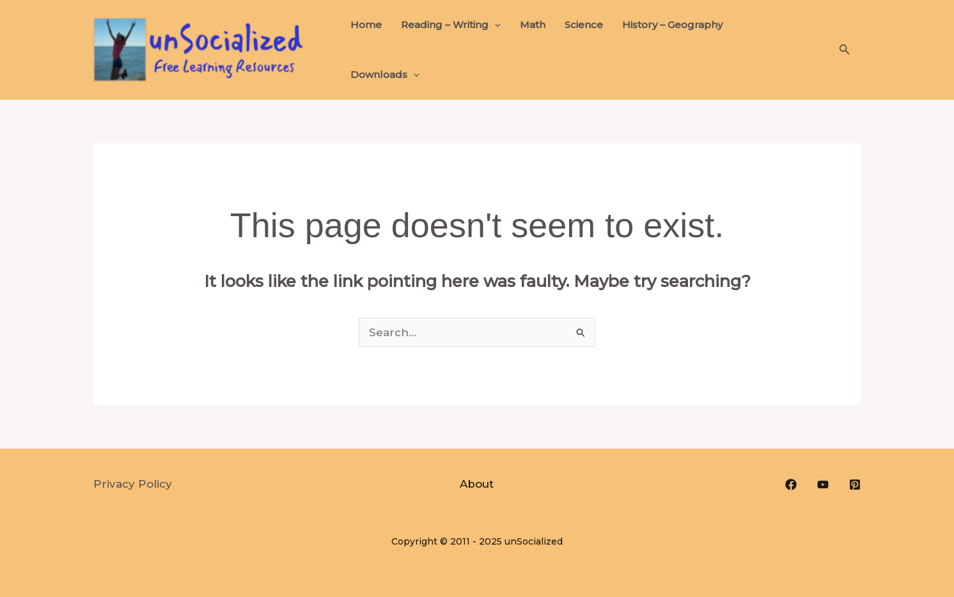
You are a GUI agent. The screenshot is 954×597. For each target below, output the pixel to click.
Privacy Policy (132, 483)
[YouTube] (823, 484)
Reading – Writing (451, 25)
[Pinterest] (855, 484)
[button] (844, 50)
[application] (495, 25)
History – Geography (672, 25)
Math (532, 25)
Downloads (384, 75)
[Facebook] (791, 484)
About (477, 483)
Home (366, 25)
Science (584, 25)
